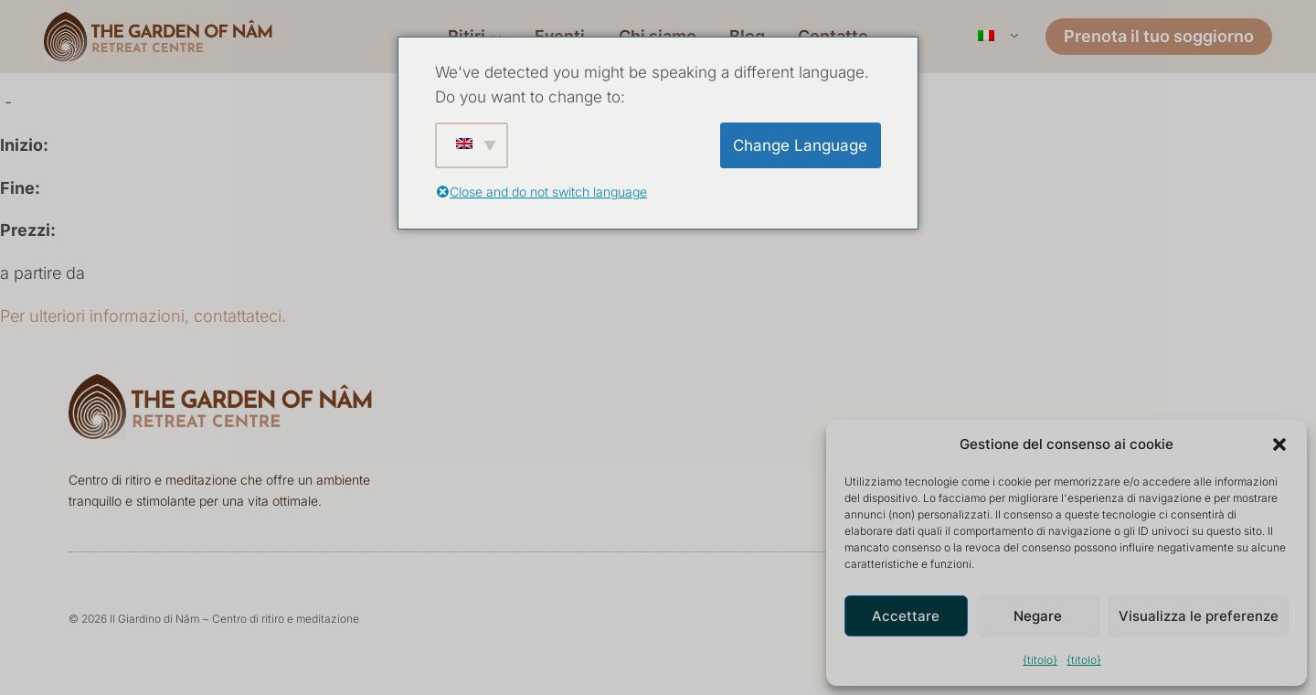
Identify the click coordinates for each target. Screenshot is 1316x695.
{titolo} (1040, 660)
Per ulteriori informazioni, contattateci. (143, 316)
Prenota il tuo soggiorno (1159, 36)
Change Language (800, 145)
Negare (1038, 616)
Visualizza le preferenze (1199, 616)
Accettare (905, 616)
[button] (1279, 444)
